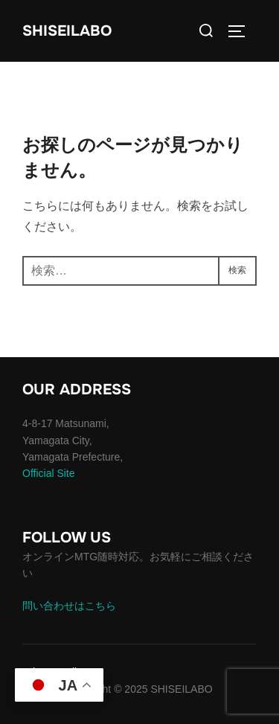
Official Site (48, 473)
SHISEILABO (67, 31)
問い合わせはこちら (69, 606)
